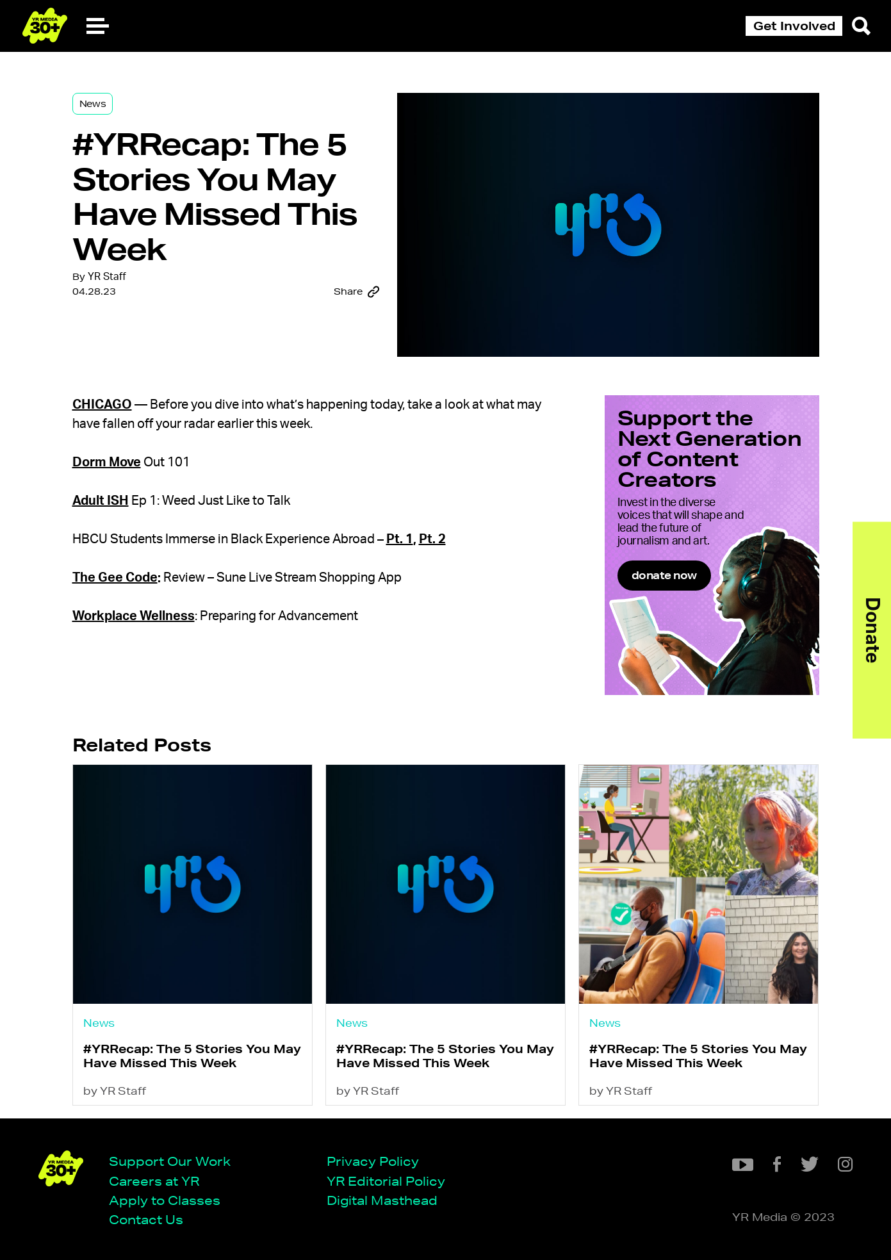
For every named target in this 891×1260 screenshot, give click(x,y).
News (92, 104)
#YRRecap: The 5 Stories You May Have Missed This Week (192, 1055)
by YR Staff (114, 1090)
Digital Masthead (382, 1200)
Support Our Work (170, 1161)
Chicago (102, 404)
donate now (664, 575)
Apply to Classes (164, 1200)
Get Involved (794, 26)
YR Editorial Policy (386, 1181)
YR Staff (107, 277)
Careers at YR (154, 1181)
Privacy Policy (373, 1161)
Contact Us (146, 1219)
